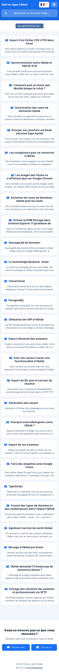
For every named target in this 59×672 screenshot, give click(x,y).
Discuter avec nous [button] (18, 648)
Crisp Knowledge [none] (34, 667)
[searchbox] (29, 13)
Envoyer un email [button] (46, 648)
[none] (14, 4)
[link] (29, 46)
